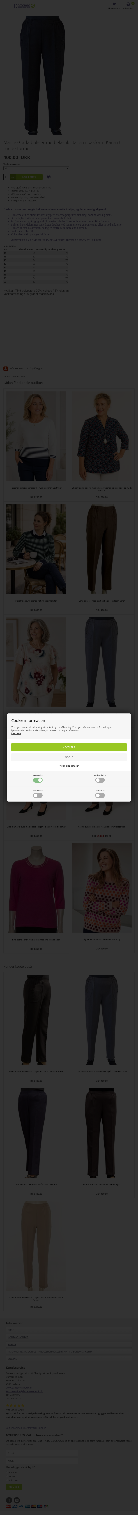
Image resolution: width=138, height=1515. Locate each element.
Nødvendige (38, 778)
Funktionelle (38, 793)
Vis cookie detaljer (69, 765)
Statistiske (100, 793)
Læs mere (16, 733)
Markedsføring (100, 778)
